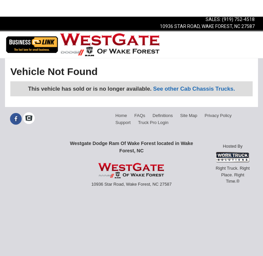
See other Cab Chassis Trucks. (194, 89)
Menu (16, 8)
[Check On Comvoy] (29, 119)
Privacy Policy (218, 115)
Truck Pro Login (153, 122)
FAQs (140, 115)
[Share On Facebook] (16, 119)
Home (121, 115)
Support (123, 122)
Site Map (188, 115)
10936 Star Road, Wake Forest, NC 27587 (207, 26)
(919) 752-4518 (238, 19)
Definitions (163, 115)
